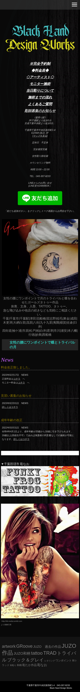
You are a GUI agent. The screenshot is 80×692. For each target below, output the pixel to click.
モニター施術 (40, 84)
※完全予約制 (40, 64)
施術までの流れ (40, 97)
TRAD (49, 653)
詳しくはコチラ (10, 407)
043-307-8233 (63, 685)
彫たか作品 (29, 665)
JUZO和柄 (22, 653)
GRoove (24, 646)
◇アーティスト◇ (40, 77)
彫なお (42, 665)
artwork (9, 646)
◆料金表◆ (40, 70)
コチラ (16, 378)
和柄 (19, 665)
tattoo (37, 653)
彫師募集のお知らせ (40, 111)
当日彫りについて (40, 91)
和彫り (13, 665)
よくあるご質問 (40, 104)
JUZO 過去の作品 (47, 647)
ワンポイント (64, 660)
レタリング (49, 660)
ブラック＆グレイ (25, 659)
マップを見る (40, 135)
